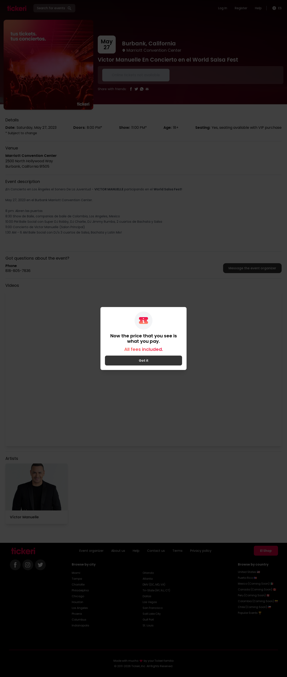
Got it (143, 360)
